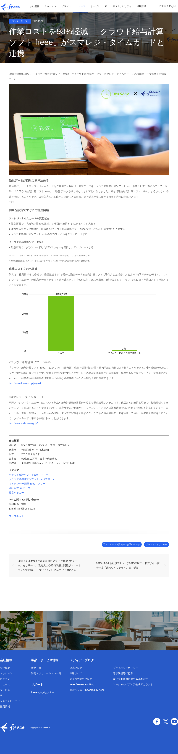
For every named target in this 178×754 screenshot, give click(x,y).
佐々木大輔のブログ (81, 679)
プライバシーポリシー (125, 668)
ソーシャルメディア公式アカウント (133, 684)
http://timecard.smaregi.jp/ (23, 423)
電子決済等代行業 (123, 673)
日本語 (162, 6)
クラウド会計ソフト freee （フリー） (30, 474)
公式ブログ (76, 668)
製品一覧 (36, 668)
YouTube (175, 721)
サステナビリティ (122, 6)
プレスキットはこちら (154, 544)
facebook (158, 721)
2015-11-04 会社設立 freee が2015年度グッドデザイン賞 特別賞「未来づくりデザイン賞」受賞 (129, 565)
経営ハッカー (16, 492)
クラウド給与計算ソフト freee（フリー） (32, 479)
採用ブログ (76, 673)
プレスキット (16, 516)
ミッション (50, 6)
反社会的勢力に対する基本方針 (130, 679)
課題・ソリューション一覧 (46, 673)
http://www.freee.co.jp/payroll (25, 383)
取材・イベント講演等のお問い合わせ (113, 544)
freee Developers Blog (82, 684)
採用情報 (141, 6)
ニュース (80, 6)
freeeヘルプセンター (42, 692)
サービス (95, 6)
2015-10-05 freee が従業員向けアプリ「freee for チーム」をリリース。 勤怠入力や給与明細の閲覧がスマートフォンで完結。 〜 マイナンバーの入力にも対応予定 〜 (49, 566)
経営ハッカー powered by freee (87, 690)
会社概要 (34, 6)
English (172, 6)
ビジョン (66, 6)
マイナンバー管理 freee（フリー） (28, 483)
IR (106, 6)
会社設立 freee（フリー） (23, 488)
